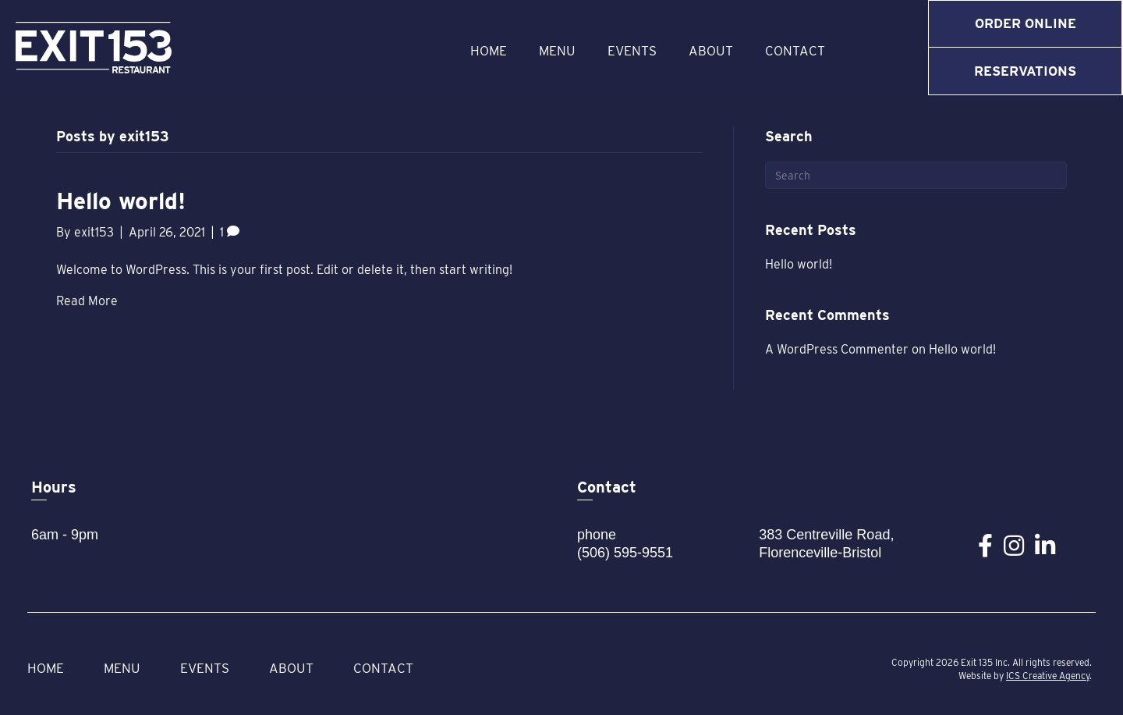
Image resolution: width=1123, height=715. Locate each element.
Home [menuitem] (488, 51)
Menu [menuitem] (557, 51)
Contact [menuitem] (795, 51)
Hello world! (121, 201)
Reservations (1025, 71)
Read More (87, 300)
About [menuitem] (711, 51)
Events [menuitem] (632, 51)
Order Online (1025, 23)
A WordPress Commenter (837, 349)
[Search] (916, 175)
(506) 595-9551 (625, 552)
